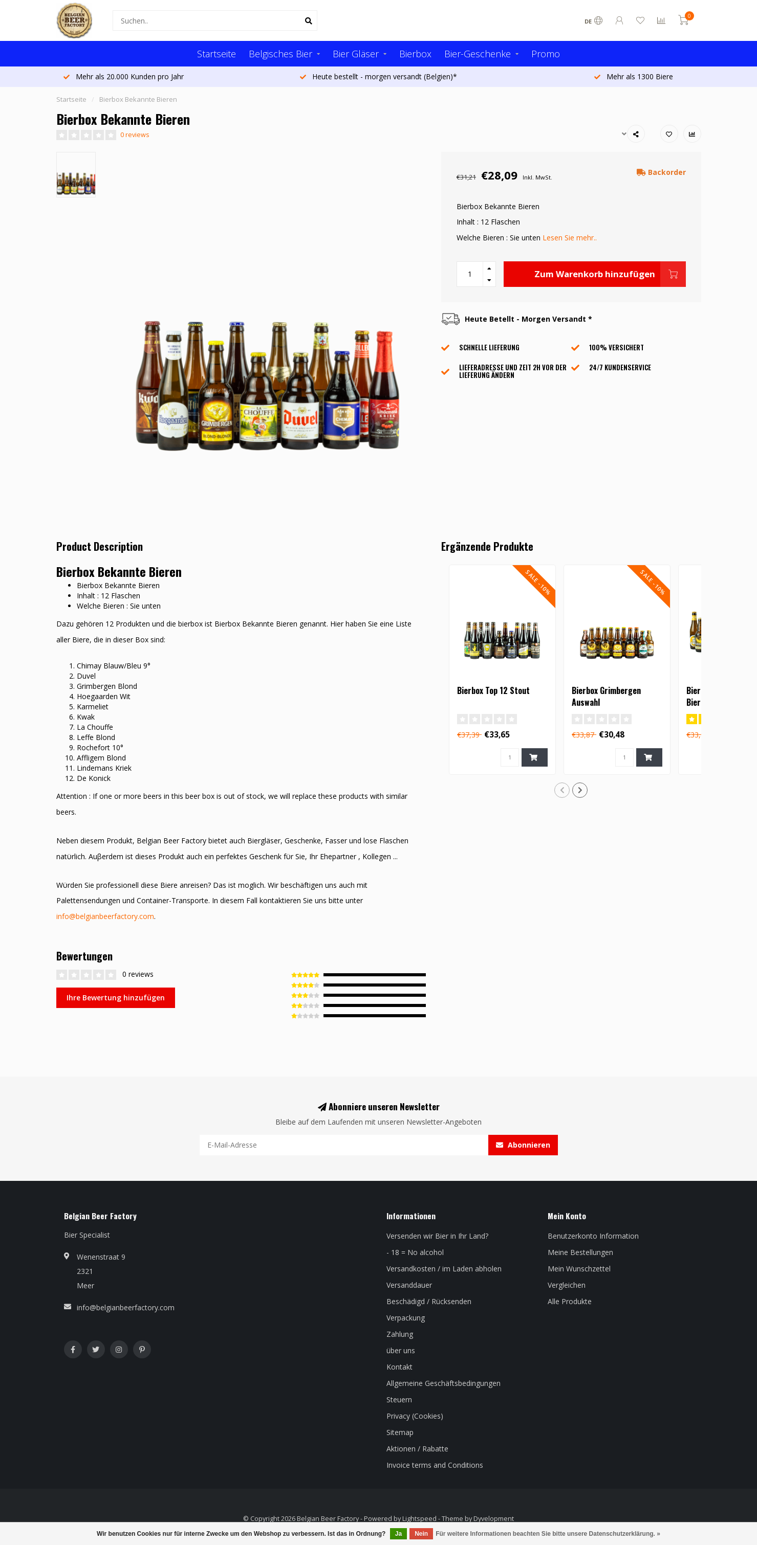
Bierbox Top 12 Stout (493, 690)
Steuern (399, 1399)
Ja (398, 1533)
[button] (562, 790)
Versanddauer (409, 1285)
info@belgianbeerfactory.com (105, 916)
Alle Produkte (570, 1301)
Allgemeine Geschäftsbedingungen (443, 1383)
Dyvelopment (493, 1518)
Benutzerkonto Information (593, 1236)
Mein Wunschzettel (579, 1268)
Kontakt (399, 1367)
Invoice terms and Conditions (434, 1465)
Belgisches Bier (280, 54)
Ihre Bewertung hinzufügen (116, 997)
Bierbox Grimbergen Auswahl (606, 696)
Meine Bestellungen (580, 1252)
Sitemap (400, 1432)
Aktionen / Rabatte (417, 1448)
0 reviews (134, 134)
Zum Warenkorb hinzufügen (610, 274)
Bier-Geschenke (477, 54)
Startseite (216, 54)
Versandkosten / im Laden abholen (444, 1268)
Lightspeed (419, 1518)
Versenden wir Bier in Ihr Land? (437, 1236)
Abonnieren (523, 1145)
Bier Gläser (356, 54)
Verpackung (405, 1318)
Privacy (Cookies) (414, 1416)
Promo (545, 54)
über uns (400, 1350)
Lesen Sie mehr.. (570, 237)
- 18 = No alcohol (415, 1252)
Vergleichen (567, 1285)
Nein (421, 1533)
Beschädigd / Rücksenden (428, 1301)
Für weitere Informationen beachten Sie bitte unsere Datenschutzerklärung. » (548, 1533)
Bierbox (415, 54)
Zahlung (399, 1334)
